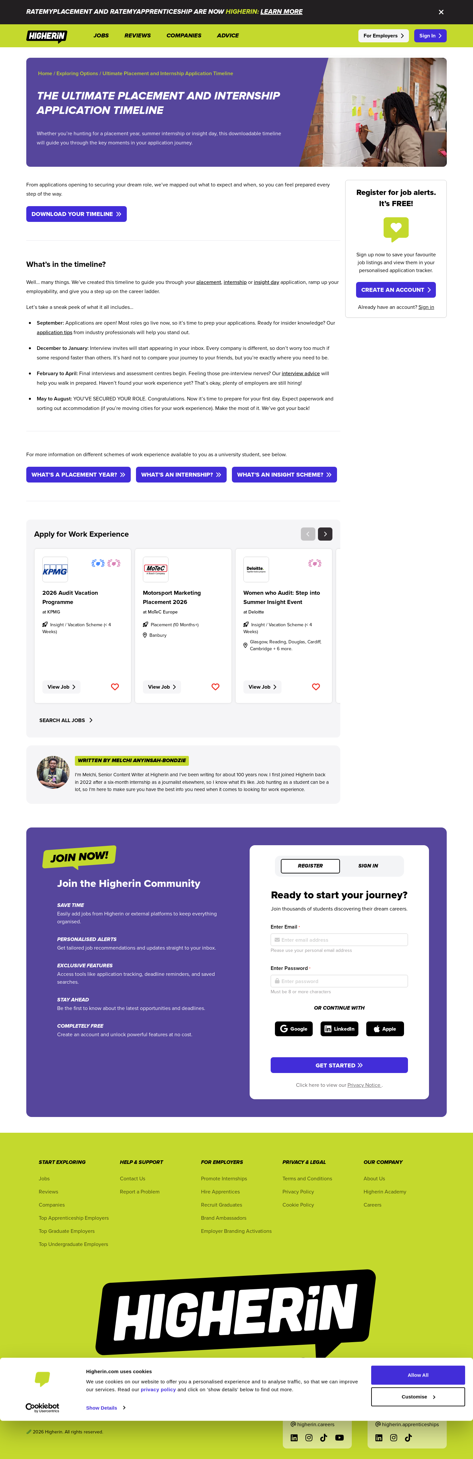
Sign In (430, 35)
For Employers (384, 35)
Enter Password (290, 968)
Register (310, 866)
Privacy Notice (365, 1084)
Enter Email (285, 927)
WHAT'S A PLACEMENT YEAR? (78, 474)
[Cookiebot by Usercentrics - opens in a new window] (42, 1446)
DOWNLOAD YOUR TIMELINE (77, 214)
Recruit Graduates (221, 1204)
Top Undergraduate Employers (73, 1244)
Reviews (48, 1191)
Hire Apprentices (220, 1191)
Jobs (44, 1178)
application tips (54, 332)
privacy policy (158, 1428)
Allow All (418, 1413)
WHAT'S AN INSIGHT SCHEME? (284, 474)
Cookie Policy (298, 1204)
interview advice (301, 373)
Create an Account (396, 290)
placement (208, 282)
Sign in (426, 307)
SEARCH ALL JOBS (65, 720)
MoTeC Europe (163, 612)
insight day (266, 282)
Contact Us (132, 1178)
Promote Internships (224, 1178)
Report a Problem (140, 1191)
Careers (372, 1204)
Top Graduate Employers (67, 1230)
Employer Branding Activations (236, 1230)
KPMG (53, 612)
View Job (61, 687)
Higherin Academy (385, 1191)
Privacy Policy (298, 1191)
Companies (52, 1204)
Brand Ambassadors (223, 1217)
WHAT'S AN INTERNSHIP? (181, 474)
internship (235, 282)
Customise (418, 1435)
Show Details (101, 1446)
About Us (374, 1178)
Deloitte (256, 612)
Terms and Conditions (307, 1178)
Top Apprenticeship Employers (74, 1217)
